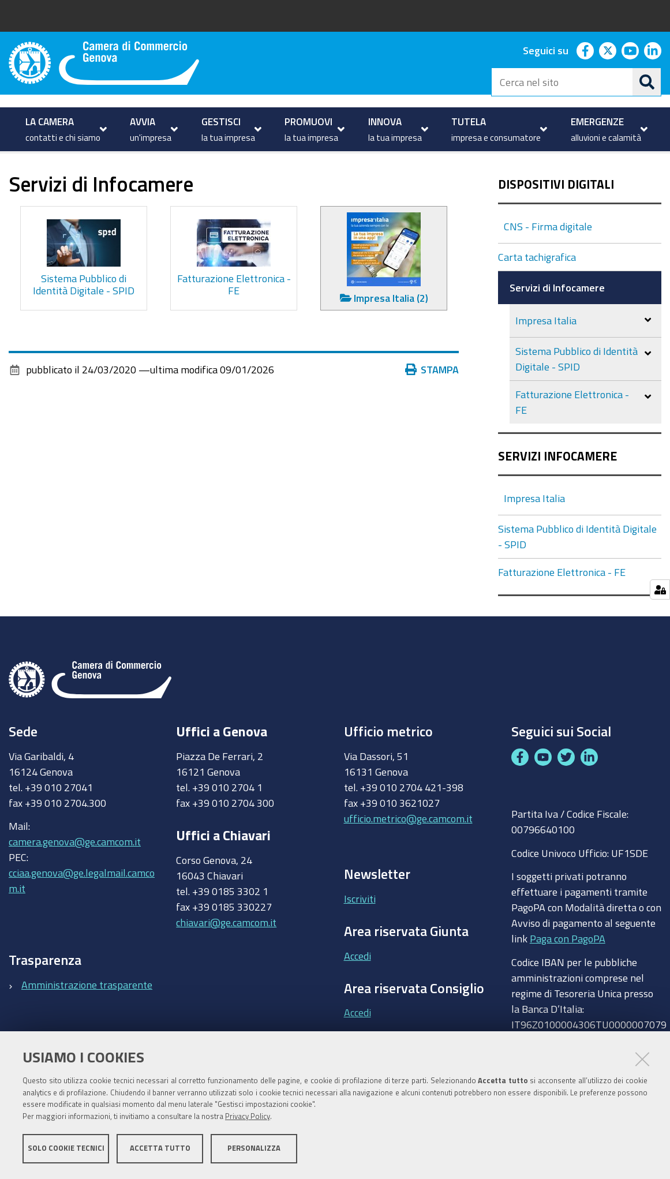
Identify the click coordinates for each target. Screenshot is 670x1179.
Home (16, 179)
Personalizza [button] (253, 1148)
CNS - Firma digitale (548, 265)
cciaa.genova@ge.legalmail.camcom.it (82, 920)
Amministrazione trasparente (86, 1023)
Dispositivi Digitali (556, 224)
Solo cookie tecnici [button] (66, 1148)
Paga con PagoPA (567, 977)
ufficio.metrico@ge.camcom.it (408, 857)
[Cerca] (646, 82)
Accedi (357, 994)
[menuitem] (64, 129)
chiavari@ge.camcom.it (226, 961)
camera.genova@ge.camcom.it (75, 880)
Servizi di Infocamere (557, 326)
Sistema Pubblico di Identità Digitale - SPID (576, 398)
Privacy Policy (247, 1117)
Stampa (432, 408)
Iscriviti (360, 938)
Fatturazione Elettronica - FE (572, 441)
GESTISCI (51, 179)
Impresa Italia (546, 359)
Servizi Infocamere (557, 495)
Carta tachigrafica (537, 296)
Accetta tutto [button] (160, 1148)
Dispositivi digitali (125, 179)
